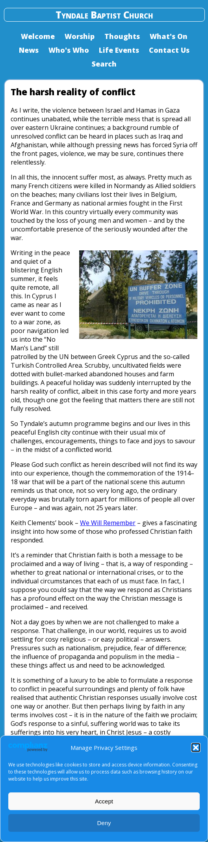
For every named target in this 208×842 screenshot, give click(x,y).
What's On (169, 36)
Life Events (119, 50)
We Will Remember (108, 522)
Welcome (38, 36)
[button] (196, 747)
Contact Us (169, 50)
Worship (80, 36)
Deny (104, 823)
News (29, 50)
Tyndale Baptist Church (104, 14)
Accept (104, 801)
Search (104, 63)
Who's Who (68, 50)
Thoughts (122, 36)
